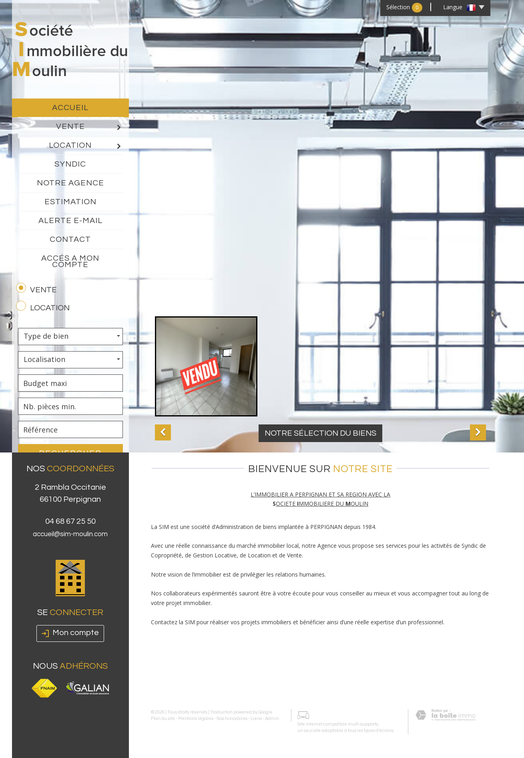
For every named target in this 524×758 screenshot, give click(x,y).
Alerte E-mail (70, 221)
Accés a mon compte (70, 261)
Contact (70, 239)
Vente (89, 127)
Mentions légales (195, 718)
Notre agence (70, 183)
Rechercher (70, 453)
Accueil (70, 108)
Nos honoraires (232, 718)
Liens (256, 718)
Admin (272, 718)
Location (86, 145)
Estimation (70, 202)
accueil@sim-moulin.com (70, 570)
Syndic (70, 164)
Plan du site (163, 718)
